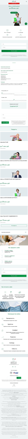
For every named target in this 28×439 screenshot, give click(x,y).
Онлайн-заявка (14, 3)
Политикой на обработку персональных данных (15, 55)
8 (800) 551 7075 (7, 252)
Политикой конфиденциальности (21, 380)
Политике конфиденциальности (18, 426)
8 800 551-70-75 (14, 362)
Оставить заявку (14, 12)
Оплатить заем (5, 298)
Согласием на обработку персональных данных (18, 121)
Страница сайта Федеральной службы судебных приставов (8, 417)
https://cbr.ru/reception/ (14, 399)
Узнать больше (2, 148)
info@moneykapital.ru (14, 363)
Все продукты (14, 225)
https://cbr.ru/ (14, 396)
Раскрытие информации (14, 382)
